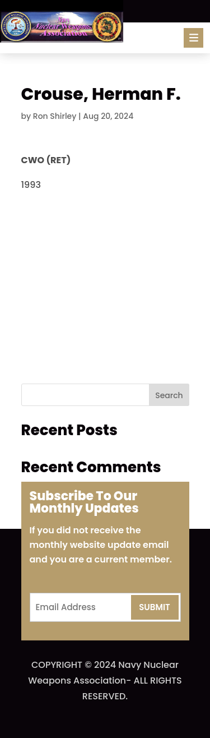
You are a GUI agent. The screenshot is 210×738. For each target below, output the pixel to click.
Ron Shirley (55, 116)
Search (169, 395)
